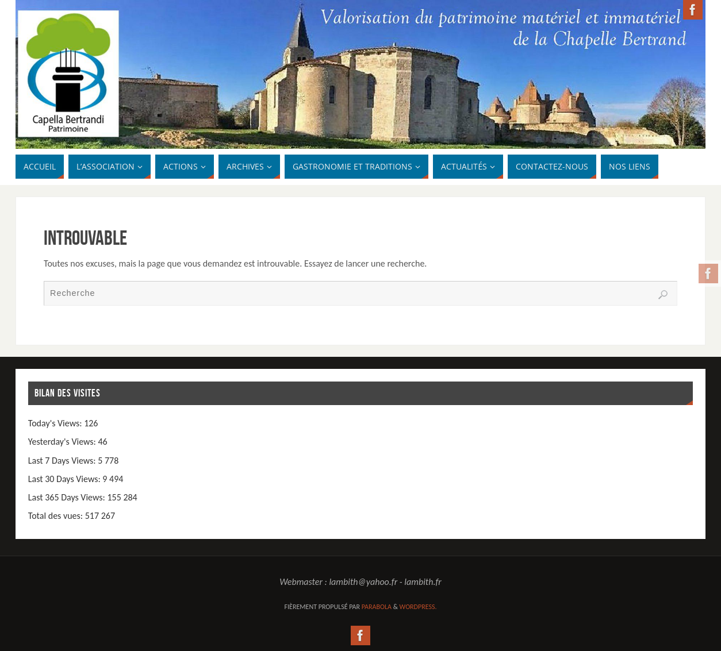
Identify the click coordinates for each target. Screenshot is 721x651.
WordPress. (418, 607)
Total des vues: (56, 515)
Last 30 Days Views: (65, 478)
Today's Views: (56, 423)
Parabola (377, 607)
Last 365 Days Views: (68, 497)
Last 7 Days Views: (63, 460)
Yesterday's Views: (63, 441)
